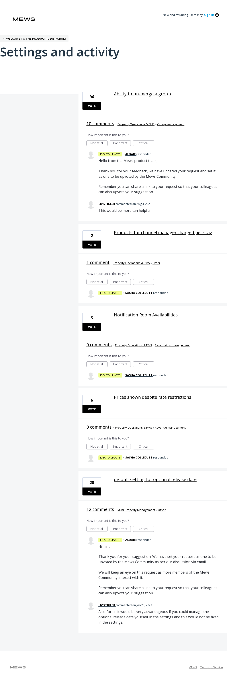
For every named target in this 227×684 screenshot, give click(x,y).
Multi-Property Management (136, 510)
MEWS (193, 667)
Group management (170, 124)
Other (156, 263)
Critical (146, 143)
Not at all (99, 143)
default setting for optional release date (155, 479)
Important (122, 143)
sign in (209, 15)
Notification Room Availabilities (146, 315)
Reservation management (172, 345)
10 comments (100, 124)
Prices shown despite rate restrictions (152, 397)
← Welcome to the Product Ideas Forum (34, 38)
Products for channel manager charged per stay (163, 232)
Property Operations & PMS (136, 124)
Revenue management (170, 428)
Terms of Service (211, 667)
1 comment (98, 262)
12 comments (100, 509)
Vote (92, 106)
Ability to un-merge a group (142, 94)
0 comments (99, 345)
